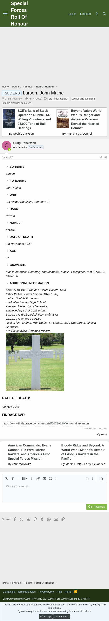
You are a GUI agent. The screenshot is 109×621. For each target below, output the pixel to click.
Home (68, 591)
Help (59, 591)
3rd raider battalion (58, 98)
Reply (103, 434)
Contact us (9, 591)
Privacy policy (46, 591)
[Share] (100, 157)
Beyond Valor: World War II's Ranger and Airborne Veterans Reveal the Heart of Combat (86, 119)
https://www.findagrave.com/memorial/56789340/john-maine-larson (46, 423)
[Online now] (9, 149)
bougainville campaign (83, 98)
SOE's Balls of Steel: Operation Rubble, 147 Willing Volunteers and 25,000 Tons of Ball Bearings (34, 119)
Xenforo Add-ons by (75, 599)
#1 (106, 157)
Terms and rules (27, 591)
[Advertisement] (55, 56)
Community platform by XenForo (32, 599)
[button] (6, 478)
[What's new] (96, 13)
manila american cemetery (17, 103)
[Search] (104, 13)
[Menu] (5, 14)
